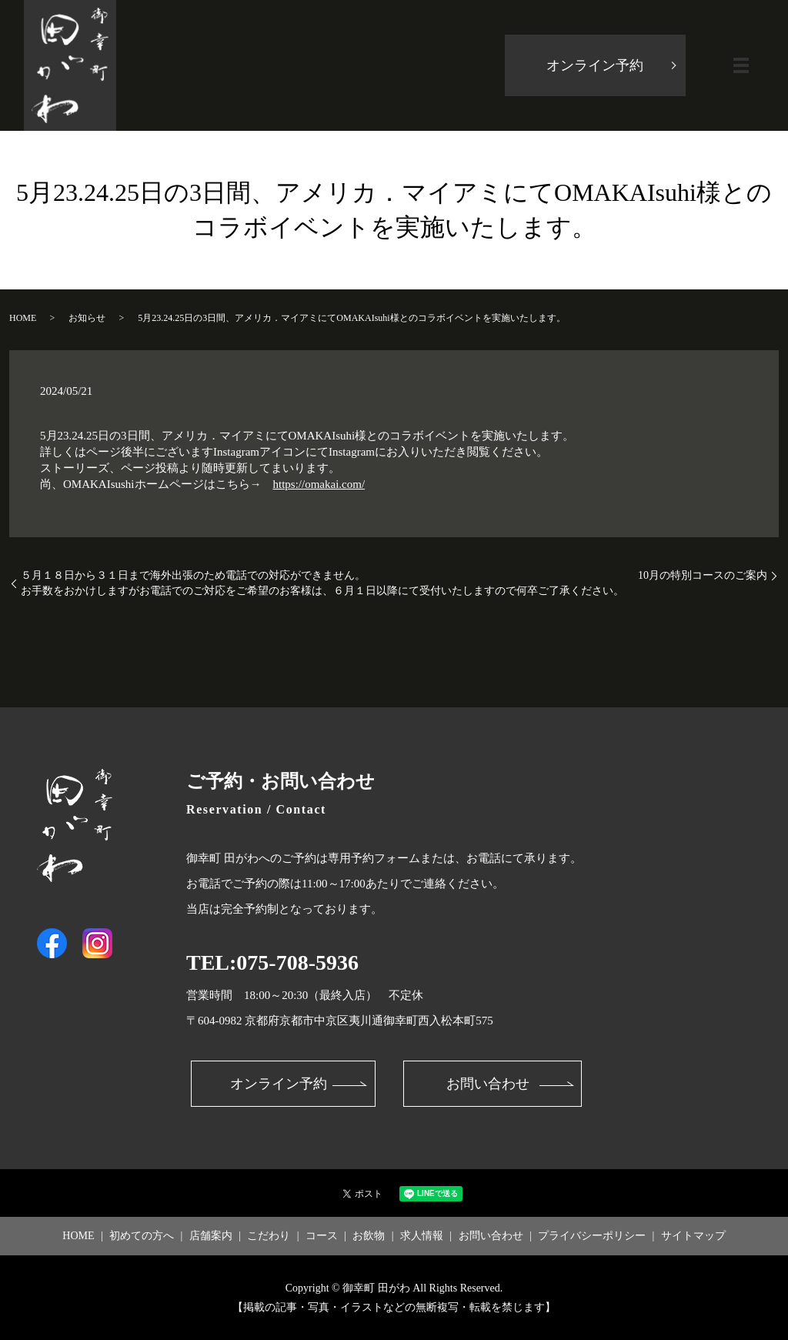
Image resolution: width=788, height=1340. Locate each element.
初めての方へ (141, 1235)
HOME (22, 317)
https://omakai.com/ (319, 484)
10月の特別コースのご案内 (702, 575)
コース (322, 1235)
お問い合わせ (487, 1083)
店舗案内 (210, 1235)
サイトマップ (693, 1235)
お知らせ (86, 317)
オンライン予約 (594, 65)
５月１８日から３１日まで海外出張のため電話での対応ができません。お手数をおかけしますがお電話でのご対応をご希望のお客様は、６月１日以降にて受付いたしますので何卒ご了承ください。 (322, 583)
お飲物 (368, 1235)
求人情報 (421, 1235)
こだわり (268, 1235)
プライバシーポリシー (592, 1235)
